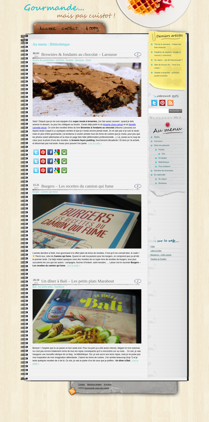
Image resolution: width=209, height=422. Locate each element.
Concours (158, 141)
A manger (163, 158)
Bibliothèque (164, 162)
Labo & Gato (156, 251)
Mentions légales (94, 384)
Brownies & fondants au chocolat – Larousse (79, 54)
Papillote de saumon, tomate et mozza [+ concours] (167, 53)
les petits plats (45, 287)
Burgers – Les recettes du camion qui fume (77, 186)
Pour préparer (164, 166)
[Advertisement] (167, 217)
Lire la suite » (95, 143)
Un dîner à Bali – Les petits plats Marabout (77, 281)
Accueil (47, 28)
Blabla (157, 137)
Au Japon (163, 179)
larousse (79, 60)
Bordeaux (163, 183)
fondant (69, 60)
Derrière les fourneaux (163, 170)
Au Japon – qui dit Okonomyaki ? (168, 60)
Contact (71, 28)
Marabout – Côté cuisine (161, 255)
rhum (88, 60)
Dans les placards (161, 145)
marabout (59, 287)
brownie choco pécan (113, 124)
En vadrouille (159, 175)
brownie (60, 60)
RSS (72, 391)
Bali (34, 287)
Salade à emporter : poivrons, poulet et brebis (167, 74)
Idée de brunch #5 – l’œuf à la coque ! (167, 66)
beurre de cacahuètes (43, 60)
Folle (153, 246)
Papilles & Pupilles (159, 259)
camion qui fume (49, 192)
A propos (93, 28)
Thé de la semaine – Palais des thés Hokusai (167, 45)
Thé (163, 154)
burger (36, 192)
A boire (161, 149)
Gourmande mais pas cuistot (97, 388)
